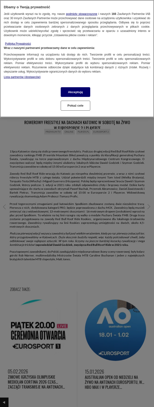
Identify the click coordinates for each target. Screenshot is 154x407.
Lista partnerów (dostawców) (22, 77)
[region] (77, 58)
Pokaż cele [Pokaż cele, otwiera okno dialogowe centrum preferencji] (76, 105)
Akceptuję (75, 92)
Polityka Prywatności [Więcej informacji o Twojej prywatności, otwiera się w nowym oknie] (18, 43)
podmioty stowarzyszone (81, 14)
